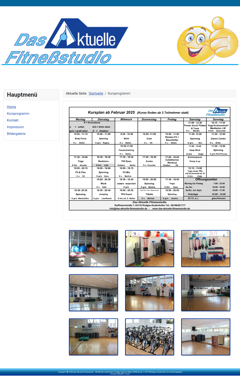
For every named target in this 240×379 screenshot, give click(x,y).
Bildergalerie (16, 134)
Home (11, 107)
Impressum (15, 127)
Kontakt (12, 120)
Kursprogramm (18, 114)
